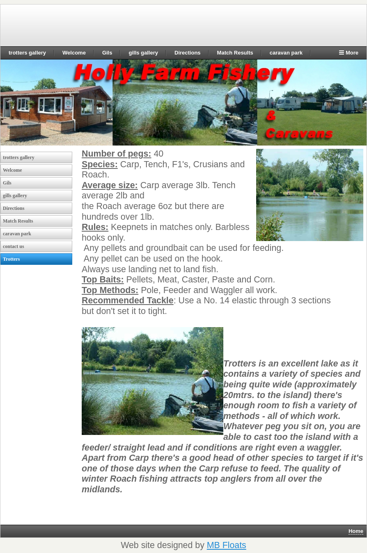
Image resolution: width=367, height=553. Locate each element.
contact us (13, 246)
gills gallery (143, 53)
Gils (107, 53)
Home (356, 531)
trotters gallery (27, 53)
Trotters (11, 259)
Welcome (74, 53)
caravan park (286, 53)
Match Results (235, 53)
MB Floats (226, 545)
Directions (187, 53)
